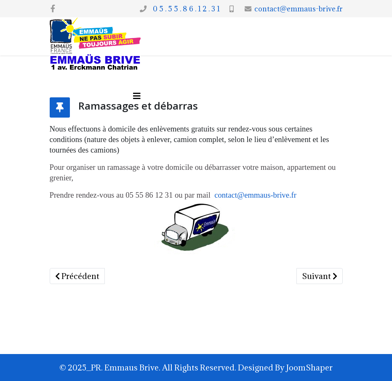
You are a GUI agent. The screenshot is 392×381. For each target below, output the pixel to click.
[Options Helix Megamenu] (137, 96)
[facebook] (53, 8)
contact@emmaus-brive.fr (298, 8)
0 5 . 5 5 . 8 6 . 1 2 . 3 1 (184, 8)
